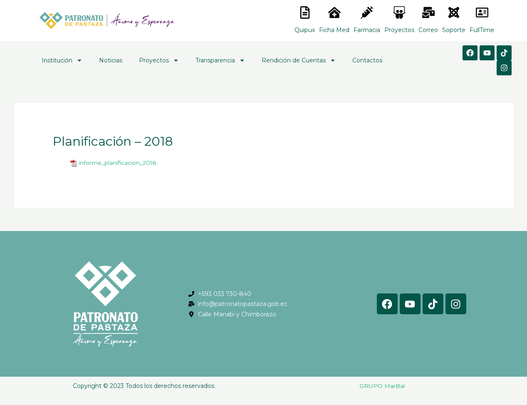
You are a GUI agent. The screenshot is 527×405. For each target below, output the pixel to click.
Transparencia (220, 60)
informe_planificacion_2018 (118, 162)
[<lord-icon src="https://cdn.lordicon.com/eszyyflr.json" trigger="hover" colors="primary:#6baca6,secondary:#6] (454, 12)
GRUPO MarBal (382, 386)
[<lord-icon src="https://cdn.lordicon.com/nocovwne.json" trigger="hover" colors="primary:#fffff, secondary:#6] (305, 12)
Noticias (110, 60)
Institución (62, 60)
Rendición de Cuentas (299, 60)
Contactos (367, 60)
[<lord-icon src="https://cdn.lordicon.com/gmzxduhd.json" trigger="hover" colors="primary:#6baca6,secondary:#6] (482, 12)
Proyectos (159, 60)
